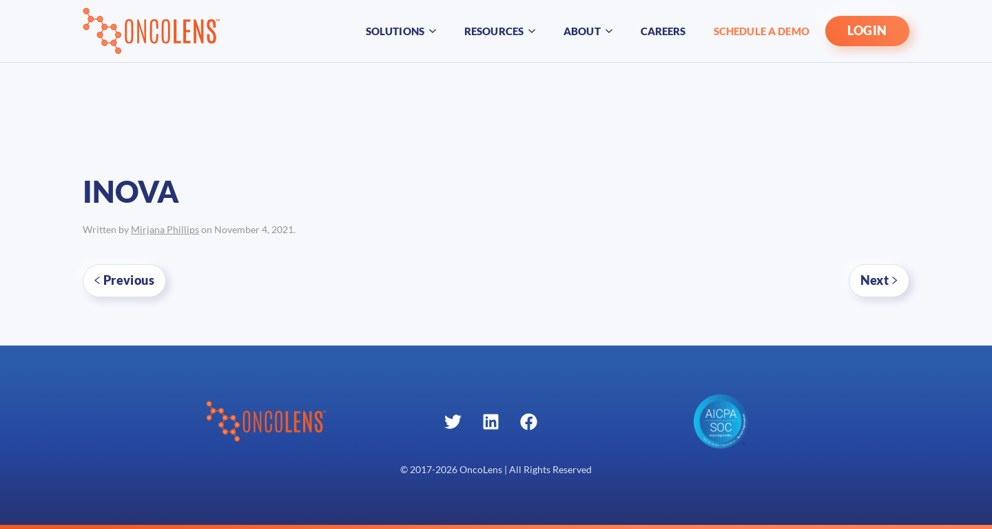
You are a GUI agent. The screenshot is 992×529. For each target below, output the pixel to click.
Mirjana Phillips (165, 229)
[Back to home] (151, 31)
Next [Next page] (879, 280)
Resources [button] (500, 31)
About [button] (588, 31)
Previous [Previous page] (124, 280)
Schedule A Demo (761, 31)
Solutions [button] (401, 31)
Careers (663, 31)
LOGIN (867, 30)
